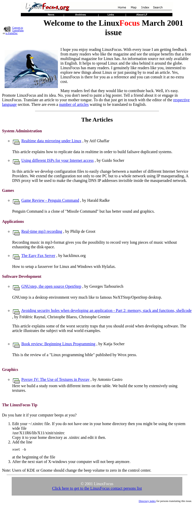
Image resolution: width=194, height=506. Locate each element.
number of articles (74, 104)
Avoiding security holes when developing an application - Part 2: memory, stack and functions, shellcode (106, 310)
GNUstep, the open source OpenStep (51, 286)
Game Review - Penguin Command (50, 200)
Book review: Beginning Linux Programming (58, 344)
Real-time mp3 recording (41, 231)
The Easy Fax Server (38, 255)
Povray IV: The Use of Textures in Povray (55, 379)
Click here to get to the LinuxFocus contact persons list (97, 489)
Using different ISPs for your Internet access (57, 160)
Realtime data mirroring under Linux (51, 141)
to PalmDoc (12, 33)
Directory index (147, 501)
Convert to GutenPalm (18, 29)
